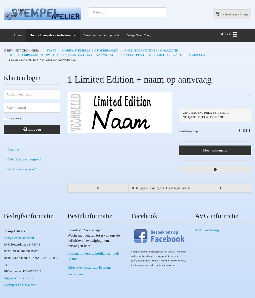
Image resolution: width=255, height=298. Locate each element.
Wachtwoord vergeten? (22, 169)
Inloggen (32, 129)
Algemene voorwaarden (20, 278)
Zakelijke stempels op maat (101, 35)
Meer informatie (215, 150)
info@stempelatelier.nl (19, 238)
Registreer (13, 149)
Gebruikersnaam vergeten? (24, 159)
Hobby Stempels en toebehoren (51, 35)
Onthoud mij (13, 118)
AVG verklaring (207, 230)
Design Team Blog (138, 35)
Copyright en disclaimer (20, 285)
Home (18, 35)
